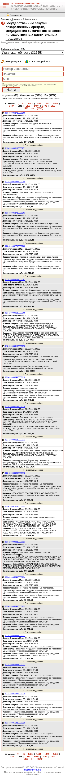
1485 (47, 103)
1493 (26, 108)
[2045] (40, 108)
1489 (27, 106)
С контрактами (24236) (31, 95)
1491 (44, 106)
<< (23, 103)
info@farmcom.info (32, 770)
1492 (53, 106)
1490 (36, 106)
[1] (18, 103)
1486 (55, 103)
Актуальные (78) (10, 95)
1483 (30, 103)
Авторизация (16, 15)
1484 (38, 103)
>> (32, 108)
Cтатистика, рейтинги (39, 61)
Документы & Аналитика (23, 19)
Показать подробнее (33, 145)
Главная (5, 19)
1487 (11, 106)
